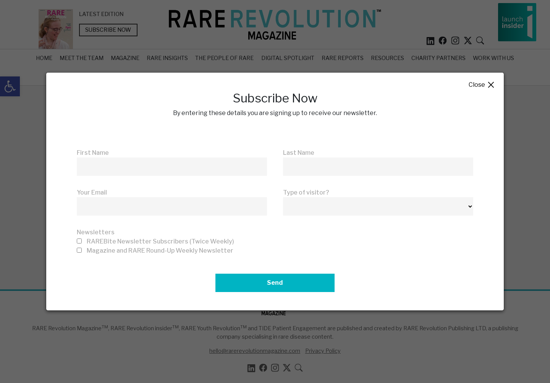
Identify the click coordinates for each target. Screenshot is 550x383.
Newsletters (96, 232)
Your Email (92, 192)
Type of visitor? (306, 192)
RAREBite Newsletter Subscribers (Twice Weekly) (160, 241)
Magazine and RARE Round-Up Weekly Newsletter (160, 250)
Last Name (298, 152)
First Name (93, 152)
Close (482, 85)
